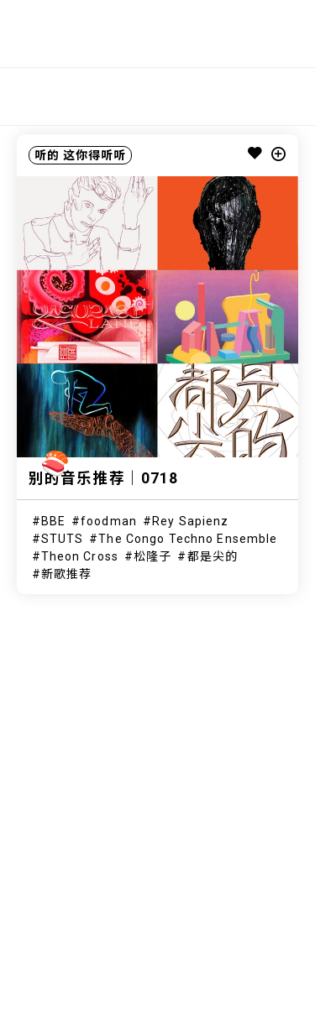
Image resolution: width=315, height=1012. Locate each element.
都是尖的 (212, 556)
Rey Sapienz (190, 521)
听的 (47, 155)
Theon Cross (79, 556)
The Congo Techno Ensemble (187, 538)
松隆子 (152, 556)
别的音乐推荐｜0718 (103, 478)
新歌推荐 (66, 574)
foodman (109, 521)
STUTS (62, 538)
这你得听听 (95, 155)
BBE (53, 521)
